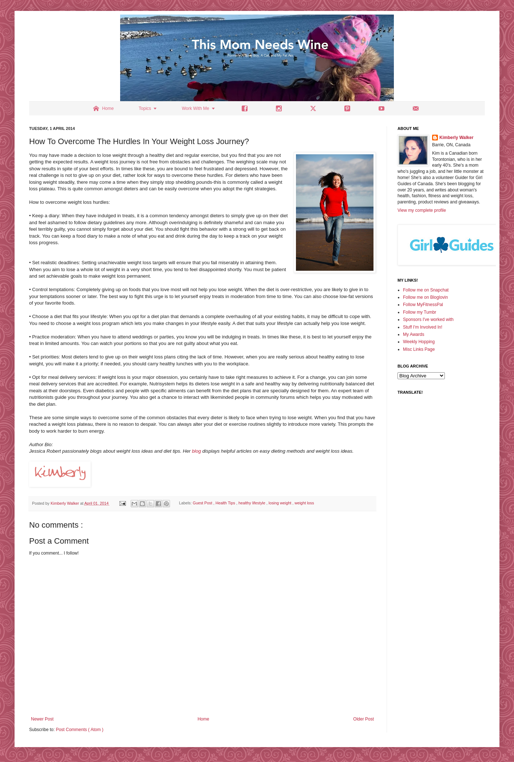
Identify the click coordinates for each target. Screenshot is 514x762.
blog (196, 451)
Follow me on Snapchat (425, 290)
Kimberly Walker (456, 137)
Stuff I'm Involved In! (422, 327)
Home (203, 719)
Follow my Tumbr (419, 312)
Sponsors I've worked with (428, 319)
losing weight (280, 503)
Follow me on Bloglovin (425, 297)
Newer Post (42, 719)
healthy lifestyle (252, 503)
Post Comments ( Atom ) (79, 729)
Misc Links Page (419, 349)
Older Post (363, 719)
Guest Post (203, 503)
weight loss (304, 503)
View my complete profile (422, 210)
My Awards (413, 334)
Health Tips (226, 503)
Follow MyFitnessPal (423, 304)
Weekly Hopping (419, 341)
